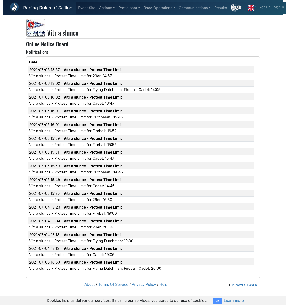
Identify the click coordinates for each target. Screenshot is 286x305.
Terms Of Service (113, 284)
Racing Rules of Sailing (48, 8)
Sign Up (264, 7)
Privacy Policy (144, 284)
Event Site (86, 7)
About (89, 284)
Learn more (234, 300)
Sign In (279, 7)
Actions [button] (105, 7)
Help (164, 284)
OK (217, 300)
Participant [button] (127, 7)
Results (220, 7)
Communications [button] (193, 7)
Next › (241, 285)
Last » (252, 285)
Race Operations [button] (158, 7)
